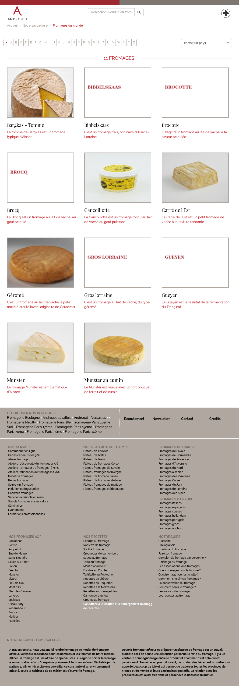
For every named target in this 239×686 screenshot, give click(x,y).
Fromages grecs (168, 524)
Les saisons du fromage (174, 591)
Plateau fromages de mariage (102, 484)
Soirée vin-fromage (20, 484)
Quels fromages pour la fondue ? (179, 570)
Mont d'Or (14, 587)
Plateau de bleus (94, 459)
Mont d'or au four (94, 566)
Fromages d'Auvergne (172, 463)
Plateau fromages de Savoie (101, 467)
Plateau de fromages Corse (101, 463)
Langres (13, 595)
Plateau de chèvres (96, 451)
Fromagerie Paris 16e (55, 422)
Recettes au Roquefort (97, 583)
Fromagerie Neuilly (21, 422)
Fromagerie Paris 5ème (44, 432)
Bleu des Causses (20, 591)
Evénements (16, 510)
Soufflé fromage (93, 549)
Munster (13, 574)
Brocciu (13, 612)
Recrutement (134, 419)
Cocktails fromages (20, 493)
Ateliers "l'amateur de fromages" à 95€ (33, 467)
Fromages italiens (170, 503)
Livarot (12, 578)
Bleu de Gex (16, 583)
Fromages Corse (169, 480)
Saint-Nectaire (17, 557)
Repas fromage (18, 480)
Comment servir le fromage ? (177, 587)
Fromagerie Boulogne (23, 417)
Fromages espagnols (172, 507)
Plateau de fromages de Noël (102, 480)
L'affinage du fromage (172, 562)
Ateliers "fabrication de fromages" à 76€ (34, 472)
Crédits (215, 419)
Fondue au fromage (96, 541)
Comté (12, 545)
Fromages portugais (171, 520)
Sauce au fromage (95, 557)
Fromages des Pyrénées (174, 476)
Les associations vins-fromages (179, 566)
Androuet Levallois (57, 417)
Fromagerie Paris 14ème (83, 432)
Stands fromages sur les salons (28, 501)
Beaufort (14, 570)
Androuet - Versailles (90, 417)
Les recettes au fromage (174, 595)
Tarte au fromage (94, 562)
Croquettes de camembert (100, 553)
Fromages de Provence (173, 459)
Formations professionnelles (26, 514)
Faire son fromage (170, 553)
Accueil (12, 25)
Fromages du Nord (170, 467)
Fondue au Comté (95, 570)
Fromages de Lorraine (172, 489)
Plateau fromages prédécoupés (103, 489)
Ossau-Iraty (16, 604)
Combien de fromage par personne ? (182, 557)
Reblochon (15, 541)
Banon (12, 566)
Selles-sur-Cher (18, 562)
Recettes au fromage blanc (101, 591)
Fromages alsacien (170, 472)
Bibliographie (167, 545)
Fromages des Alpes (171, 493)
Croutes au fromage (96, 599)
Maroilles (14, 620)
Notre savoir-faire (35, 25)
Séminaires (15, 505)
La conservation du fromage (176, 583)
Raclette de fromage (96, 545)
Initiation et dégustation (23, 489)
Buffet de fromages (20, 476)
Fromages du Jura (170, 484)
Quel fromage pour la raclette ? (178, 574)
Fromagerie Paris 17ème (34, 427)
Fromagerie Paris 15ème (73, 427)
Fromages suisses (170, 511)
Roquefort (14, 549)
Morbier (13, 616)
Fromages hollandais (172, 515)
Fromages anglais (170, 528)
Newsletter (161, 419)
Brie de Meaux (17, 553)
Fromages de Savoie (171, 451)
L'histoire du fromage (172, 549)
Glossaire (164, 541)
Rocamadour (16, 608)
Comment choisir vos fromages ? (179, 578)
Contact (187, 419)
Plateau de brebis (94, 455)
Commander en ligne (21, 451)
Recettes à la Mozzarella (99, 587)
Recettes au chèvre (96, 578)
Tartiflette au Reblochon (98, 574)
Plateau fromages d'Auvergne (102, 472)
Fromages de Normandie (174, 455)
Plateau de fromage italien (100, 476)
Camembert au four (96, 595)
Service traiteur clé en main (26, 497)
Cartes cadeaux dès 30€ (24, 455)
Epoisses (14, 599)
